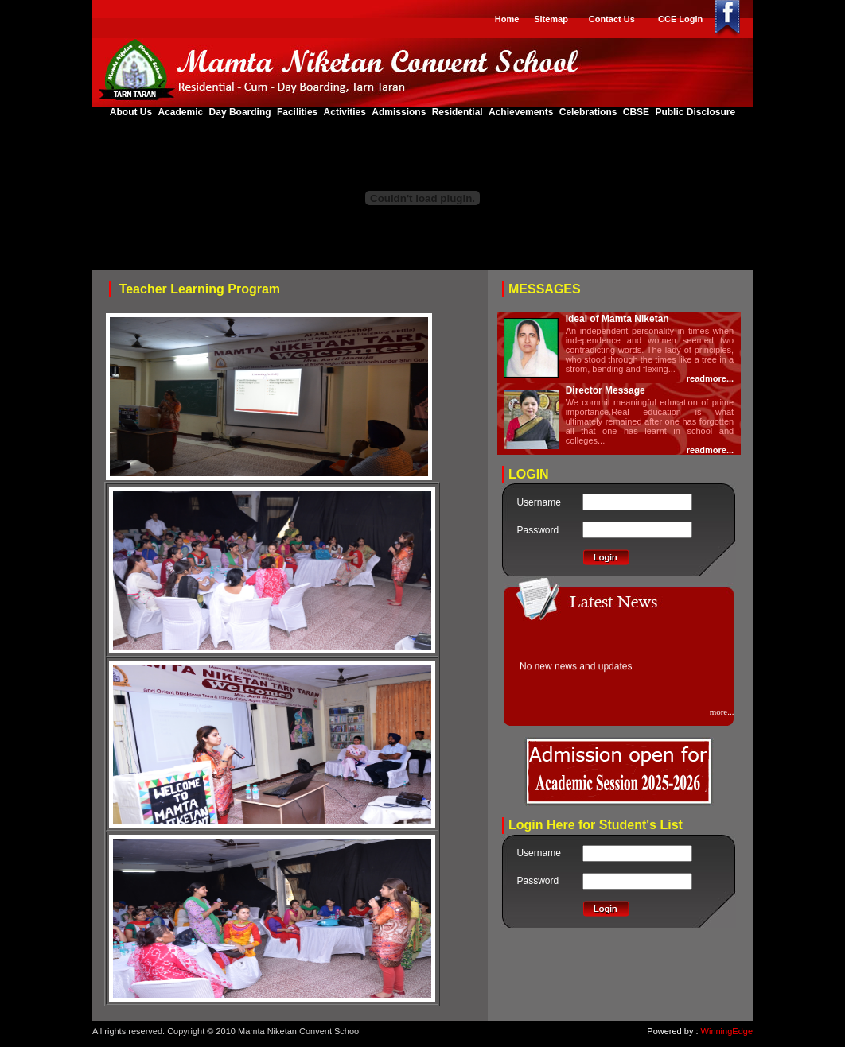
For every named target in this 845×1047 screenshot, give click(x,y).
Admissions (400, 112)
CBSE (637, 112)
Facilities (299, 112)
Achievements (522, 112)
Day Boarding (240, 112)
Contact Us (612, 19)
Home (507, 19)
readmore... (710, 378)
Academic (182, 112)
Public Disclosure (695, 112)
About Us (132, 112)
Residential (458, 112)
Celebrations (589, 112)
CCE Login (680, 19)
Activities (346, 112)
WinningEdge (727, 1031)
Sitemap (551, 19)
